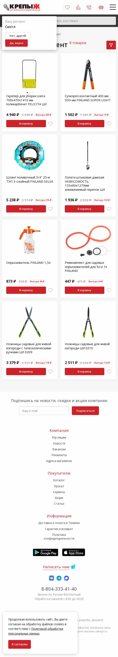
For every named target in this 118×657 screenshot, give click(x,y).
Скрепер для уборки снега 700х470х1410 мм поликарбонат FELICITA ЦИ (26, 100)
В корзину (26, 123)
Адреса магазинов (59, 461)
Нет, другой (18, 36)
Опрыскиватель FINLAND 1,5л (28, 262)
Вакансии (59, 449)
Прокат (59, 486)
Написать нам (56, 566)
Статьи (59, 504)
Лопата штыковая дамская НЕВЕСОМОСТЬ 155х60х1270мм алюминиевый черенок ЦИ (85, 183)
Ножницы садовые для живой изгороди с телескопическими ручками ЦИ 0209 (28, 348)
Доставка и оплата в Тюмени (59, 523)
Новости (59, 443)
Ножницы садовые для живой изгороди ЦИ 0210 (87, 346)
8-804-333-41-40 (59, 589)
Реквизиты (59, 455)
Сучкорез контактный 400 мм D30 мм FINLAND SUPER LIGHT (88, 98)
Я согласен (20, 644)
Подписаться (85, 411)
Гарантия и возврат (59, 529)
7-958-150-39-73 (59, 614)
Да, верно (16, 43)
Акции (59, 498)
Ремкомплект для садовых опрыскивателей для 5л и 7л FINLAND (86, 266)
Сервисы (59, 492)
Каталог (59, 480)
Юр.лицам (59, 437)
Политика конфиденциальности (59, 536)
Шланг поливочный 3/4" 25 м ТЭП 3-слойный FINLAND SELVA (29, 179)
